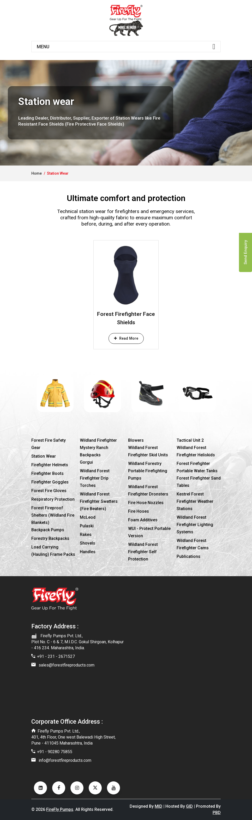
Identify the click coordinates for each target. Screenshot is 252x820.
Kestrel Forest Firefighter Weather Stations (195, 501)
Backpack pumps (47, 529)
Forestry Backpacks (50, 538)
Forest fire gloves (49, 490)
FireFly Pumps (59, 809)
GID (189, 806)
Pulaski (87, 525)
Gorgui (86, 462)
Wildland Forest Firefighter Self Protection (143, 552)
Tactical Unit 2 (190, 440)
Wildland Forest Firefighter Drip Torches (95, 478)
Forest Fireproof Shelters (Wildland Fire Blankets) (52, 515)
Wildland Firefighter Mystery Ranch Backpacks (98, 447)
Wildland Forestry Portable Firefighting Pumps (147, 471)
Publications (188, 556)
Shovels (87, 543)
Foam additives (143, 519)
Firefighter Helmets (49, 464)
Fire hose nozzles (146, 502)
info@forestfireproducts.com (65, 760)
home (36, 173)
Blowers (136, 440)
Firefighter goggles (50, 482)
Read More (126, 338)
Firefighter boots (47, 473)
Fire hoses (138, 511)
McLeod (87, 517)
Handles (87, 551)
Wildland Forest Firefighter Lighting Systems (195, 524)
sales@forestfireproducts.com (66, 665)
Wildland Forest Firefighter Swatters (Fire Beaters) (99, 501)
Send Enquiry (245, 252)
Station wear (43, 456)
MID (158, 806)
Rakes (86, 534)
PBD (217, 812)
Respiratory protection (53, 499)
